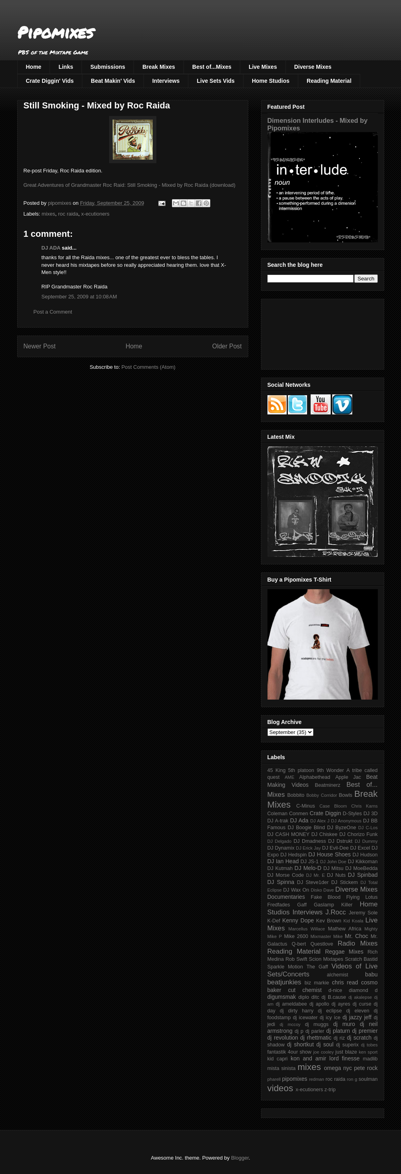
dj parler (314, 1031)
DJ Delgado (279, 841)
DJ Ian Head (283, 861)
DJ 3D (370, 813)
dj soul (324, 1044)
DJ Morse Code (285, 875)
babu (371, 974)
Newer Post (40, 346)
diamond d (363, 990)
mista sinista (281, 1068)
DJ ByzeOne (341, 827)
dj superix (347, 1045)
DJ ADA (51, 248)
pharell (274, 1079)
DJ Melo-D (308, 868)
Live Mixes (263, 67)
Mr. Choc (356, 936)
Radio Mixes (357, 943)
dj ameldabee (291, 1004)
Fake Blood (325, 897)
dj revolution (282, 1037)
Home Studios (270, 81)
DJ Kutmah (280, 868)
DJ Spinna (281, 882)
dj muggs (317, 1024)
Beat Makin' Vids (113, 81)
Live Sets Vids (216, 81)
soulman (368, 1079)
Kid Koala (353, 920)
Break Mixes (158, 67)
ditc (315, 997)
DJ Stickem (344, 882)
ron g (352, 1079)
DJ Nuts (336, 875)
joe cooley (323, 1052)
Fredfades (278, 905)
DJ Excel (360, 848)
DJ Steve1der (313, 882)
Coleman (277, 813)
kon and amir (308, 1058)
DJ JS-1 (310, 861)
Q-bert (298, 944)
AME (289, 777)
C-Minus (305, 806)
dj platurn (338, 1031)
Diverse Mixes (312, 67)
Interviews (166, 81)
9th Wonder (330, 770)
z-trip (330, 1089)
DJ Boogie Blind (306, 827)
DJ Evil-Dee (335, 848)
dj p (299, 1031)
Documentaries (286, 897)
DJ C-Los (368, 827)
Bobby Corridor (321, 795)
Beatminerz (328, 785)
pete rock (365, 1068)
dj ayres (340, 1004)
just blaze (346, 1052)
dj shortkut (300, 1044)
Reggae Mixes (344, 951)
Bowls (345, 795)
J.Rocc (335, 912)
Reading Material (329, 81)
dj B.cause (333, 997)
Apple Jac (348, 777)
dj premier (365, 1031)
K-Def (273, 921)
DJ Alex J (319, 820)
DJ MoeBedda (361, 868)
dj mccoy (290, 1024)
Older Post (227, 346)
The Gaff (317, 967)
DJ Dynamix (281, 848)
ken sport (368, 1052)
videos (280, 1088)
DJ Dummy (366, 841)
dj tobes (369, 1044)
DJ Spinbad (362, 875)
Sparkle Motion (285, 967)
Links (65, 67)
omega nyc (338, 1068)
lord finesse (344, 1058)
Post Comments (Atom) (149, 367)
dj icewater (305, 1017)
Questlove (321, 944)
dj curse (362, 1004)
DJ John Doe (333, 861)
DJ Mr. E (315, 875)
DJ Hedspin (293, 855)
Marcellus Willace (306, 928)
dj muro (344, 1024)
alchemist (337, 975)
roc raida (68, 214)
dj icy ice (330, 1017)
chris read (345, 982)
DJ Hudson (365, 855)
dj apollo (319, 1004)
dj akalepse (360, 997)
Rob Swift (296, 959)
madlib (370, 1059)
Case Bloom (333, 806)
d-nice (335, 990)
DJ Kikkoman (363, 861)
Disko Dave (322, 890)
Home (34, 67)
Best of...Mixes (211, 67)
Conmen (298, 813)
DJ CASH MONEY (288, 834)
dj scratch (359, 1037)
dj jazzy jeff (357, 1017)
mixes (48, 214)
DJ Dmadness (309, 841)
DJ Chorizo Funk (358, 834)
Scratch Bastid (361, 959)
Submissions (107, 67)
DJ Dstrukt (340, 841)
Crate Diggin (325, 813)
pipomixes (294, 1079)
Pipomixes (55, 32)
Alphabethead (314, 777)
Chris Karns (364, 806)
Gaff (302, 905)
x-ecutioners (95, 214)
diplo (303, 997)
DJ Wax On (296, 890)
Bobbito (295, 795)
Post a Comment (53, 312)
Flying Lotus (362, 897)
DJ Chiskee (324, 834)
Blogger (240, 1158)
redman (316, 1079)
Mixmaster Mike (327, 936)
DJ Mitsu (333, 868)
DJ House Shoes (329, 854)
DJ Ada (299, 820)
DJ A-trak (278, 821)
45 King (276, 770)
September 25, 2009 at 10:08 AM (79, 297)
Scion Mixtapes (326, 959)
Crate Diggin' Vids (50, 81)
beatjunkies (284, 982)
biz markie (317, 983)
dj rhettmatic (315, 1037)
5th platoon (301, 770)
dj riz (339, 1038)
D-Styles (352, 813)
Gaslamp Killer (333, 905)
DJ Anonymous (346, 820)
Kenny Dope (298, 920)
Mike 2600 (296, 936)
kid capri (277, 1059)
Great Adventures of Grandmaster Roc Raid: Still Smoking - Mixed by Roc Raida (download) (129, 185)
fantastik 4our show (289, 1052)
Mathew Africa (344, 929)
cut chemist (305, 990)
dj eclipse (330, 1011)
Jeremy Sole (363, 913)
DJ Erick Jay (308, 848)
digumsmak (281, 997)
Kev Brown (328, 921)
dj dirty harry (296, 1011)
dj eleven (357, 1011)
